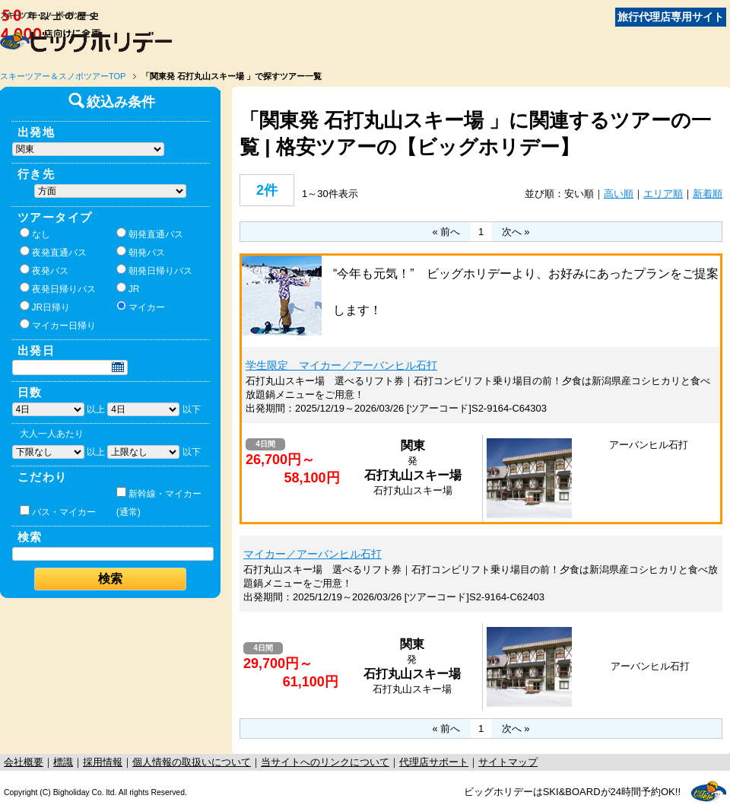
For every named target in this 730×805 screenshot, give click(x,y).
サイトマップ (508, 762)
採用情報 (102, 762)
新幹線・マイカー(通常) (159, 502)
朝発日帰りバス (154, 270)
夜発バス (44, 270)
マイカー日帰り (58, 325)
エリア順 (663, 193)
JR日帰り (45, 307)
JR (128, 288)
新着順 (707, 193)
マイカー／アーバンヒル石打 (312, 554)
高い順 (618, 193)
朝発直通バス (149, 234)
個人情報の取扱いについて (191, 762)
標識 (63, 762)
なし (35, 234)
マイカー (140, 307)
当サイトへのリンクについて (325, 762)
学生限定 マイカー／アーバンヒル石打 (341, 365)
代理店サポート (433, 762)
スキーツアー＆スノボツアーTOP (62, 76)
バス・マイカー (58, 511)
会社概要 (23, 762)
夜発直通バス (53, 252)
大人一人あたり (52, 433)
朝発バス (140, 252)
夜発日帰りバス (58, 288)
